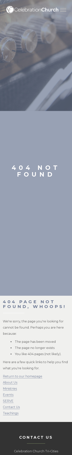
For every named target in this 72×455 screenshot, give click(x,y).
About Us (10, 382)
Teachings (10, 413)
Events (8, 395)
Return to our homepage (22, 376)
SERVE (8, 401)
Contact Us (11, 407)
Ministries (10, 388)
